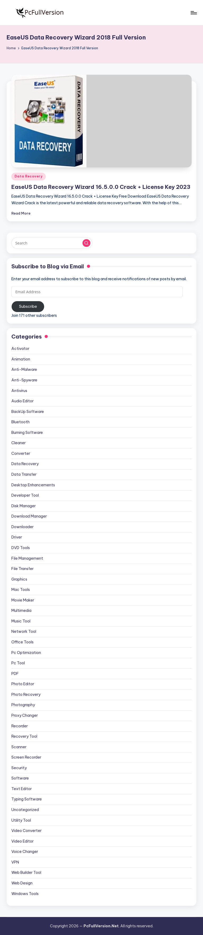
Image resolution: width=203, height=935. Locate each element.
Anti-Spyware (24, 380)
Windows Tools (25, 893)
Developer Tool (25, 495)
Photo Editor (22, 684)
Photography (23, 704)
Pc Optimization (26, 652)
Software (20, 778)
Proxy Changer (24, 715)
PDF (15, 673)
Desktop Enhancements (33, 485)
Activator (20, 348)
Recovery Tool (24, 736)
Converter (20, 453)
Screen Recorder (26, 757)
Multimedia (21, 610)
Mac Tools (20, 589)
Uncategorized (25, 809)
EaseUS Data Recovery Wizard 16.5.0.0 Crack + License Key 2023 (100, 187)
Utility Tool (21, 820)
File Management (27, 558)
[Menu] (193, 12)
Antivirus (19, 390)
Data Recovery (28, 176)
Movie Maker (22, 600)
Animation (20, 359)
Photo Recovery (25, 694)
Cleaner (18, 442)
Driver (16, 537)
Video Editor (22, 841)
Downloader (22, 526)
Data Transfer (23, 474)
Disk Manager (23, 506)
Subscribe (28, 306)
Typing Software (26, 799)
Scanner (18, 747)
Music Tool (20, 621)
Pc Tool (18, 663)
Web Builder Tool (26, 872)
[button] (86, 243)
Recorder (19, 726)
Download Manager (29, 516)
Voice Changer (24, 851)
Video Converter (26, 830)
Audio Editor (22, 401)
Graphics (19, 579)
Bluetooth (20, 422)
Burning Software (27, 432)
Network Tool (23, 631)
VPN (15, 862)
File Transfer (22, 568)
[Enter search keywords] (51, 242)
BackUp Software (27, 411)
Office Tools (22, 642)
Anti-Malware (24, 369)
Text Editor (21, 788)
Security (19, 767)
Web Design (22, 883)
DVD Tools (20, 547)
